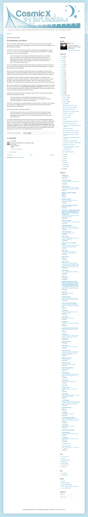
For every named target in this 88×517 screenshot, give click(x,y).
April (64, 160)
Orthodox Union (64, 465)
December (65, 95)
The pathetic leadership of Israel (70, 140)
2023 (63, 60)
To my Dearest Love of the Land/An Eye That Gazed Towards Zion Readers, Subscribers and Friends (70, 353)
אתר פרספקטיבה (66, 443)
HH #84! (64, 119)
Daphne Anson (65, 256)
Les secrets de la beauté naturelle (69, 381)
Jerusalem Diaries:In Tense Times (70, 328)
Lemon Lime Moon (66, 341)
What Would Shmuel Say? (68, 430)
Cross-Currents (65, 236)
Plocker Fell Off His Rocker (69, 144)
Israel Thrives (65, 316)
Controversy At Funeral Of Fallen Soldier (72, 142)
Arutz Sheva (64, 473)
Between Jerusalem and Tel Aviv (69, 205)
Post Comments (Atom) (18, 157)
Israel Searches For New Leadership (71, 132)
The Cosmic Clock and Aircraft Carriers (70, 433)
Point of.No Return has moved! (68, 364)
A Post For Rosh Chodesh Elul (69, 123)
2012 (63, 82)
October (65, 99)
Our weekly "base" (66, 176)
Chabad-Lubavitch (65, 460)
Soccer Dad (64, 385)
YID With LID (65, 437)
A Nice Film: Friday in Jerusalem (70, 107)
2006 (63, 94)
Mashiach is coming (67, 357)
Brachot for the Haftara (67, 206)
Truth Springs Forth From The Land (71, 130)
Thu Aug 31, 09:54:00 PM (16, 149)
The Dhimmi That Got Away (68, 318)
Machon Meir (64, 461)
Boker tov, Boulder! (66, 220)
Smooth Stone (65, 380)
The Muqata (65, 412)
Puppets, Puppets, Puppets (68, 293)
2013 (63, 80)
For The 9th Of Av (67, 150)
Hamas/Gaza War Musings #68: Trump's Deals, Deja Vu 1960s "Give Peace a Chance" (70, 375)
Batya (12, 141)
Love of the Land (66, 350)
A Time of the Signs (66, 180)
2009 (63, 88)
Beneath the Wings (66, 199)
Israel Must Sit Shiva (12, 51)
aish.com (63, 458)
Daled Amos (65, 250)
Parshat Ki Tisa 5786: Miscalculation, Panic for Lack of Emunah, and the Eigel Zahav (70, 305)
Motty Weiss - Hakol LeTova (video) (69, 346)
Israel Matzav (65, 310)
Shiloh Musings (65, 372)
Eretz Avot (64, 276)
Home (31, 155)
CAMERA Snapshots (67, 225)
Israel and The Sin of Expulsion (69, 303)
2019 (63, 68)
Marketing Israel (65, 277)
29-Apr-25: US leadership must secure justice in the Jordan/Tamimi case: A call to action (70, 420)
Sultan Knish (65, 394)
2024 (63, 58)
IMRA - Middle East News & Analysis (69, 486)
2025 (63, 56)
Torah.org (63, 467)
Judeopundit (65, 334)
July (64, 154)
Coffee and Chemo (66, 231)
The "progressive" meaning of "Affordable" (71, 221)
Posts (63, 494)
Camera (63, 481)
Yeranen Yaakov (66, 432)
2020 (63, 66)
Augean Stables (65, 186)
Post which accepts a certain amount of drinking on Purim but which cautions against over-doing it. (70, 337)
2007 (63, 92)
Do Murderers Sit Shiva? (68, 113)
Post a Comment (12, 152)
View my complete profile (73, 50)
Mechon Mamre (64, 463)
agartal (63, 195)
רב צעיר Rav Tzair (66, 446)
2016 (63, 74)
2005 (63, 168)
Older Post (52, 155)
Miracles (63, 408)
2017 (63, 72)
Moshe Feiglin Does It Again (69, 109)
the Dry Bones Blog (66, 407)
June (64, 156)
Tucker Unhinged (65, 369)
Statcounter (9, 33)
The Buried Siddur (66, 359)
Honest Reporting (66, 296)
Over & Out (64, 258)
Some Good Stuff (66, 117)
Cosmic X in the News (68, 128)
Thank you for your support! (68, 413)
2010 (63, 86)
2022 (63, 62)
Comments (64, 497)
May (64, 158)
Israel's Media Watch (66, 488)
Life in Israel (65, 345)
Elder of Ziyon (65, 261)
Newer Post (9, 155)
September (65, 101)
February (65, 164)
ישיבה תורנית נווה (65, 456)
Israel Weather (64, 475)
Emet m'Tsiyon (65, 270)
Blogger (63, 509)
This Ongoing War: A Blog (68, 417)
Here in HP (64, 292)
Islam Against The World (68, 151)
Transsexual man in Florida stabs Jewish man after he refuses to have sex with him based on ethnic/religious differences (71, 403)
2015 (63, 76)
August (64, 103)
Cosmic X (72, 43)
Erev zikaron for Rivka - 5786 (68, 233)
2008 (63, 90)
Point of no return (66, 362)
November (65, 97)
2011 (63, 84)
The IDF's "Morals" (67, 115)
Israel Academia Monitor (66, 484)
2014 (63, 78)
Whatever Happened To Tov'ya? (70, 105)
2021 (63, 64)
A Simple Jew (65, 175)
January (65, 166)
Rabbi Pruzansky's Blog (67, 367)
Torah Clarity (65, 425)
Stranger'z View (65, 387)
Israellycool (64, 321)
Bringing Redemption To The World (70, 121)
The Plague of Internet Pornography (71, 111)
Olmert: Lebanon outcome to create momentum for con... (71, 147)
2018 (63, 70)
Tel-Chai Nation (65, 400)
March (64, 162)
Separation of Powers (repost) (68, 426)
